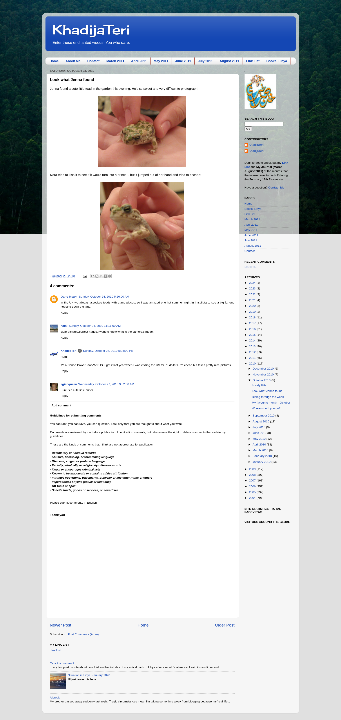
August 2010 (261, 421)
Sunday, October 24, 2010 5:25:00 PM (108, 350)
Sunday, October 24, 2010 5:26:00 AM (104, 296)
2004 (252, 497)
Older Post (224, 625)
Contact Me (276, 187)
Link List (253, 61)
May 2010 (260, 438)
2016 (252, 329)
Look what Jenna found (267, 391)
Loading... (251, 266)
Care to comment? (62, 663)
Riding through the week (268, 397)
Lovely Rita (259, 385)
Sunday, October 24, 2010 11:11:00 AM (95, 325)
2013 (252, 346)
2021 (252, 300)
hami (64, 325)
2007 (252, 480)
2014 (252, 340)
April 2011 (139, 61)
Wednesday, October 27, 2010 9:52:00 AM (106, 384)
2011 (252, 357)
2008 (252, 474)
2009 (252, 469)
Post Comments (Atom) (83, 634)
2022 (252, 294)
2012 (252, 352)
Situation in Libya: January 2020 (89, 675)
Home (54, 61)
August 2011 (229, 61)
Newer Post (60, 625)
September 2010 (264, 415)
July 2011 (205, 61)
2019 (252, 311)
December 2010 (264, 368)
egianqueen (69, 384)
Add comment (61, 405)
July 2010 (259, 427)
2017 (252, 323)
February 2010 (263, 456)
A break (55, 697)
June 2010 (260, 433)
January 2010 (262, 461)
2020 (252, 305)
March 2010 (261, 450)
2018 (252, 317)
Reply (64, 312)
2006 (252, 486)
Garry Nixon (69, 296)
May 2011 (161, 61)
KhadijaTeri (91, 30)
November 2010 (264, 374)
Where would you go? (266, 408)
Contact (93, 61)
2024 (252, 282)
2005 (252, 492)
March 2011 (115, 61)
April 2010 (260, 444)
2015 (252, 334)
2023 (252, 288)
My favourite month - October (271, 402)
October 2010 (262, 380)
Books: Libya (276, 61)
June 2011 (183, 61)
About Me (72, 61)
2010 (252, 363)
